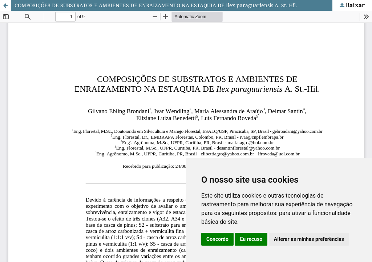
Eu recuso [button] (251, 239)
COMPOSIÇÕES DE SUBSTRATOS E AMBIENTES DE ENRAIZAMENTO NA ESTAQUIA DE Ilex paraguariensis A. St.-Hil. (156, 5)
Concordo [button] (217, 239)
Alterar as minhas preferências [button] (309, 239)
